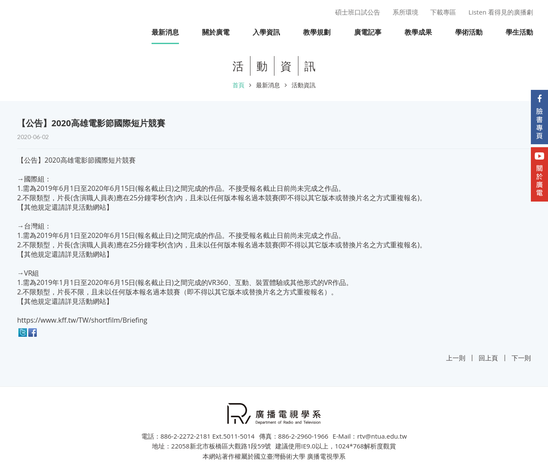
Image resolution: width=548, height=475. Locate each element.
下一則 (521, 357)
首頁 (238, 85)
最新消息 (268, 85)
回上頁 (488, 357)
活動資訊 (304, 85)
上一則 (455, 357)
